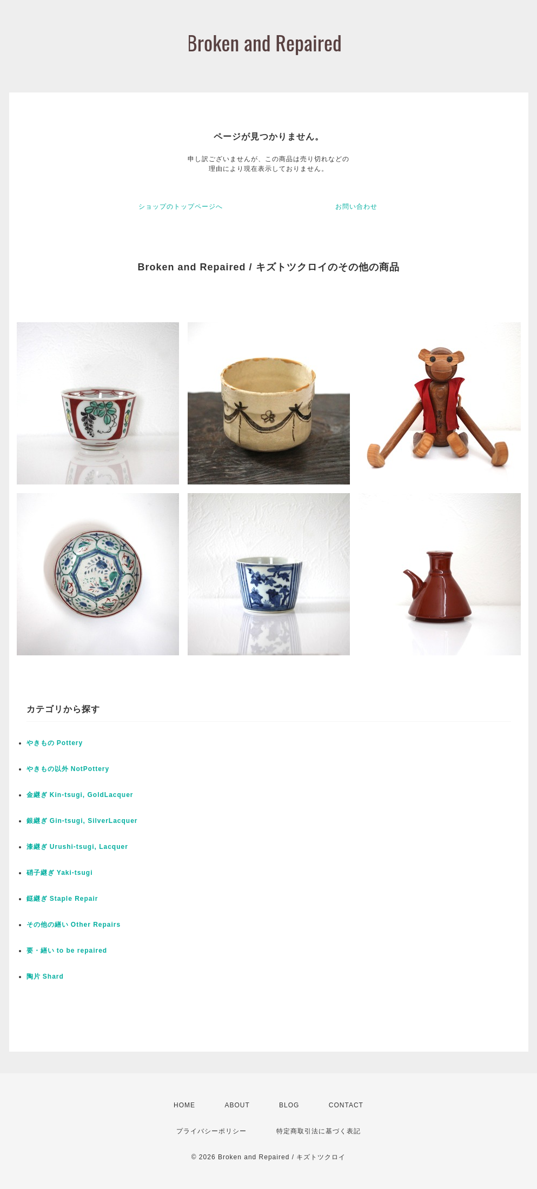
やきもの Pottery (54, 743)
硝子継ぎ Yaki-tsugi (59, 872)
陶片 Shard (45, 976)
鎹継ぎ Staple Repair (62, 898)
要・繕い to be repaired (67, 950)
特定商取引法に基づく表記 (318, 1131)
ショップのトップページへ (180, 206)
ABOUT (236, 1105)
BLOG (289, 1105)
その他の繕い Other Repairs (73, 924)
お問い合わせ (356, 206)
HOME (184, 1105)
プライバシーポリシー (211, 1131)
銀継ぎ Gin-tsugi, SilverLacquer (82, 821)
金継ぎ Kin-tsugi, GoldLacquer (80, 795)
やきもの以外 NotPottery (68, 769)
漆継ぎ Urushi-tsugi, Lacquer (77, 847)
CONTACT (346, 1105)
